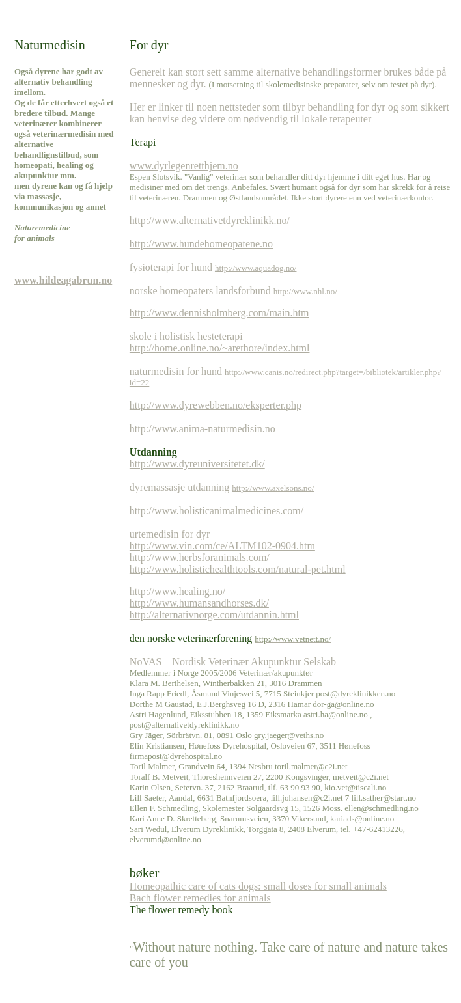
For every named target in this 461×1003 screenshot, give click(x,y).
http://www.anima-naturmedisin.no (202, 428)
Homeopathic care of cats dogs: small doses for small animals (258, 886)
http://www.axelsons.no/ (273, 488)
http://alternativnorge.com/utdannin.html (214, 614)
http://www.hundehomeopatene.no (201, 243)
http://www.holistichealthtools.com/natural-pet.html (238, 569)
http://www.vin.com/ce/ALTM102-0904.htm (222, 545)
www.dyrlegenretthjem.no (184, 165)
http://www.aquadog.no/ (256, 268)
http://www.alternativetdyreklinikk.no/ (210, 220)
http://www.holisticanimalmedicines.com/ (216, 510)
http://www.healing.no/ (177, 591)
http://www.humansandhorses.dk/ (199, 603)
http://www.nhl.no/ (305, 291)
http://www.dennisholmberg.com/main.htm (219, 312)
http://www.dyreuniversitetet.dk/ (197, 463)
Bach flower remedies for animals (200, 897)
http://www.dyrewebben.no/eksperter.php (215, 405)
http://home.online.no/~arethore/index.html (220, 347)
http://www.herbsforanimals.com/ (200, 557)
